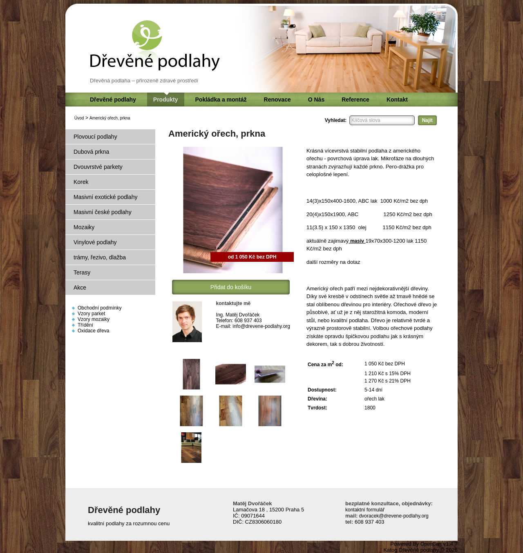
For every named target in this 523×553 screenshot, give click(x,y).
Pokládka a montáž (221, 99)
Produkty (165, 99)
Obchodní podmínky (99, 308)
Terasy (82, 272)
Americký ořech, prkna (109, 118)
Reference (355, 99)
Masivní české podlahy (103, 212)
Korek (81, 182)
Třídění (85, 325)
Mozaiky (84, 227)
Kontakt (397, 99)
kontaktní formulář (364, 510)
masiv (357, 241)
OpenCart (431, 544)
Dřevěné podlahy (113, 99)
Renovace (277, 99)
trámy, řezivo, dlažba (100, 257)
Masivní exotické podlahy (105, 197)
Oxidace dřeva (93, 331)
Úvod (79, 118)
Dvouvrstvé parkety (98, 167)
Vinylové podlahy (95, 242)
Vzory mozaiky (94, 319)
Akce (80, 287)
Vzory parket (91, 313)
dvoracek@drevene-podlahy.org (393, 516)
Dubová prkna (91, 151)
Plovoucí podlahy (95, 136)
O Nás (316, 99)
